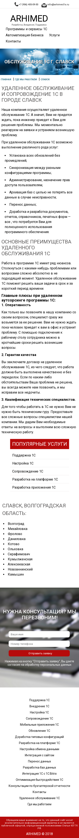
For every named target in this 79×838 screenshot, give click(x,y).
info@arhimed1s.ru (58, 4)
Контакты (13, 41)
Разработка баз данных (39, 767)
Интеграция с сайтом (39, 755)
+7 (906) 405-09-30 (28, 4)
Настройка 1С (22, 463)
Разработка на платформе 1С (35, 479)
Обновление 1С (39, 730)
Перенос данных (39, 761)
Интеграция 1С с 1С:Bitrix (39, 773)
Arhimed (29, 18)
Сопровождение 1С (27, 471)
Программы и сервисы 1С (26, 29)
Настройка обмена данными (39, 749)
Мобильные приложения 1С (39, 724)
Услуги (54, 35)
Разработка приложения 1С (34, 487)
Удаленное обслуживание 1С (39, 798)
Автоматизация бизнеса (24, 35)
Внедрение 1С (39, 706)
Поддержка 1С (24, 455)
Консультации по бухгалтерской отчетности (39, 786)
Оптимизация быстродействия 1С (39, 779)
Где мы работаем (39, 804)
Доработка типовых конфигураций (39, 737)
